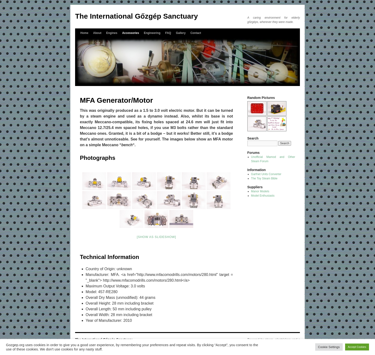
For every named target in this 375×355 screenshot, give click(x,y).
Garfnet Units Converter (266, 174)
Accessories (130, 33)
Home (84, 33)
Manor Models (260, 191)
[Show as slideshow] (156, 237)
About (97, 33)
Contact (195, 33)
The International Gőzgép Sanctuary (136, 16)
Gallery (181, 33)
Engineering (152, 33)
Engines (111, 33)
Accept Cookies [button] (357, 346)
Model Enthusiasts (263, 195)
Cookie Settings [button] (329, 347)
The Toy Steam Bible (264, 178)
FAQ (168, 33)
